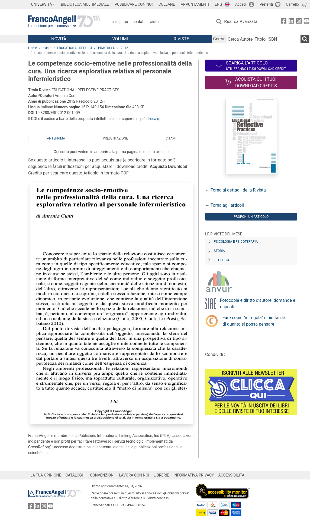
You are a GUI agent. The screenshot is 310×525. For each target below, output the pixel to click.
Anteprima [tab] (56, 138)
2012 (124, 48)
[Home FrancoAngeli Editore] (64, 22)
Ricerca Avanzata (240, 21)
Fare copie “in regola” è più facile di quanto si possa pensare (253, 321)
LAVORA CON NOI (134, 475)
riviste (47, 48)
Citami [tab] (171, 138)
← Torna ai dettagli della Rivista (235, 190)
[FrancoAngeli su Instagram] (299, 21)
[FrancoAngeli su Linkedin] (291, 21)
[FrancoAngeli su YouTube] (306, 21)
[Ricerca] (305, 39)
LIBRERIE (161, 475)
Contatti (139, 22)
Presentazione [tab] (115, 138)
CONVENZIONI (102, 475)
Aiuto (154, 22)
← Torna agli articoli (224, 205)
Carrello (292, 4)
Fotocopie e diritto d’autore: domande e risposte (257, 303)
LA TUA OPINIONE (45, 475)
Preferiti (266, 4)
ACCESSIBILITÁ (231, 475)
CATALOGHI (76, 475)
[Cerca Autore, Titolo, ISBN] (263, 39)
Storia (219, 251)
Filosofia (221, 260)
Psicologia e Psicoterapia (236, 242)
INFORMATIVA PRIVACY (193, 475)
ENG (218, 4)
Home (32, 48)
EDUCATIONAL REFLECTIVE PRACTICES (86, 48)
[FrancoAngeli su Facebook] (283, 21)
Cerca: (219, 38)
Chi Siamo (120, 22)
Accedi (241, 4)
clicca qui (154, 118)
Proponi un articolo (251, 217)
